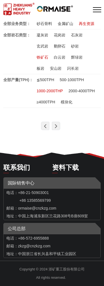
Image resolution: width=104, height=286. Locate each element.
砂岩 (75, 46)
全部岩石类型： (17, 35)
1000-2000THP (50, 91)
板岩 (40, 68)
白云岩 (59, 57)
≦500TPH (45, 80)
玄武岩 (42, 46)
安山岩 (56, 68)
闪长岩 (73, 68)
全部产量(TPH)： (18, 80)
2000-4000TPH (82, 91)
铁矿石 (42, 57)
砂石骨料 (44, 23)
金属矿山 (65, 23)
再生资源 (86, 23)
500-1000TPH (72, 80)
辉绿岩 (77, 57)
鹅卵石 (59, 46)
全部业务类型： (17, 23)
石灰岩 (77, 35)
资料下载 (65, 167)
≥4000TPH (46, 102)
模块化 (66, 102)
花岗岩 (59, 35)
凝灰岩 (42, 35)
